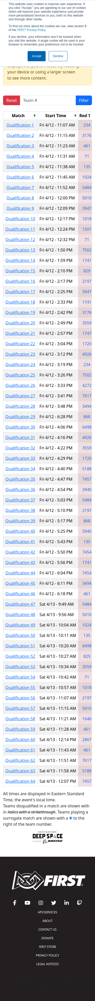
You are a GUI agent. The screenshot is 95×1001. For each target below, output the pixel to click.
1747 (87, 333)
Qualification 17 (20, 291)
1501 (87, 229)
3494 (87, 406)
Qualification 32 (20, 448)
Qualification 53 (20, 666)
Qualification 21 (20, 333)
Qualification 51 (20, 646)
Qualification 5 (20, 166)
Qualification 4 (20, 156)
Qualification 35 (20, 479)
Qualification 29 (20, 416)
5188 (87, 469)
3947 (87, 208)
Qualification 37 (20, 500)
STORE (47, 947)
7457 (87, 479)
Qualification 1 (20, 125)
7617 (87, 396)
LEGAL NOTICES (47, 964)
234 (86, 125)
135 (86, 166)
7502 (87, 250)
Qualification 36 (20, 489)
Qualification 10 (20, 219)
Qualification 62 (20, 760)
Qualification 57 (20, 708)
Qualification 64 (20, 781)
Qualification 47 (20, 604)
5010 (87, 198)
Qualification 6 (20, 177)
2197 (87, 281)
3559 (87, 323)
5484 (87, 187)
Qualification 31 (20, 437)
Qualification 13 (20, 250)
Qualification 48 (20, 614)
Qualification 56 (20, 698)
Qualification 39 (20, 521)
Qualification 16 (20, 281)
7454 (87, 552)
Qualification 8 (20, 198)
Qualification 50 (20, 635)
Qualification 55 (20, 687)
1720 (87, 344)
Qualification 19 (20, 312)
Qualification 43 (20, 562)
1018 (87, 219)
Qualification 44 (20, 573)
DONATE (47, 938)
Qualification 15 (20, 271)
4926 (87, 354)
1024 (87, 177)
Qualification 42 (20, 552)
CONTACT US (48, 929)
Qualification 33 (20, 458)
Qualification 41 (20, 541)
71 (87, 156)
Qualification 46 (20, 594)
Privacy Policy (31, 30)
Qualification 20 (20, 323)
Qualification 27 (20, 396)
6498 (87, 427)
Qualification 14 (20, 260)
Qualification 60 (20, 739)
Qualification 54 (20, 677)
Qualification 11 (20, 229)
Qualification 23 (20, 354)
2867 (87, 739)
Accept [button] (36, 56)
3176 (87, 135)
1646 (87, 719)
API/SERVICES (47, 912)
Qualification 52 (20, 656)
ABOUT (47, 921)
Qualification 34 (20, 469)
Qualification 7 (20, 187)
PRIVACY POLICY (47, 955)
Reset (11, 100)
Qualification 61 (20, 750)
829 (86, 271)
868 (86, 416)
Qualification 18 (20, 302)
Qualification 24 (20, 364)
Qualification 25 (20, 375)
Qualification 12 (20, 239)
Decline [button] (58, 56)
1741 (87, 260)
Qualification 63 (20, 771)
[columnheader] (20, 115)
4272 (87, 385)
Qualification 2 (20, 135)
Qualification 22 (20, 344)
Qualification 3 (20, 146)
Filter (84, 100)
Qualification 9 (20, 208)
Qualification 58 (20, 719)
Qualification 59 (20, 729)
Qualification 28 (20, 406)
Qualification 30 (20, 427)
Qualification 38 (20, 510)
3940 (87, 489)
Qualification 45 (20, 583)
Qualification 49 (20, 625)
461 (86, 146)
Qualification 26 (20, 385)
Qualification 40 (20, 531)
